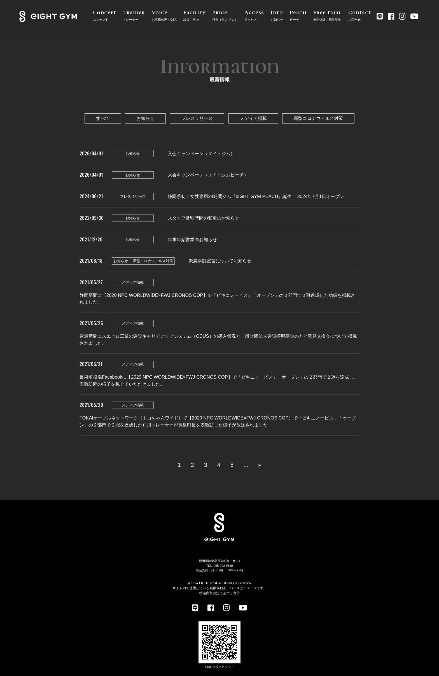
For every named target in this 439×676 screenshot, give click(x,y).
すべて (102, 118)
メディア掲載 (253, 118)
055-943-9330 (223, 565)
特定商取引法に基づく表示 (219, 593)
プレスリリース (197, 118)
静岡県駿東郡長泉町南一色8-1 (219, 561)
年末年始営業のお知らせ (192, 239)
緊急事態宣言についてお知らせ (220, 260)
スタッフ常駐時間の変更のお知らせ (203, 217)
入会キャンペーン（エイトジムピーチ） (208, 174)
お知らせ (145, 118)
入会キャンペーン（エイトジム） (201, 153)
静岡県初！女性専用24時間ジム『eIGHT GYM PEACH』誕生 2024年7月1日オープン (256, 196)
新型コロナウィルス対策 (318, 118)
